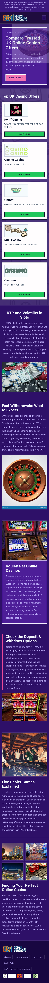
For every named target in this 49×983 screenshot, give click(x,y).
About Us (7, 957)
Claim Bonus (24, 134)
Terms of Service (22, 957)
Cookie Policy (9, 963)
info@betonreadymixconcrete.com (17, 969)
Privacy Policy (38, 957)
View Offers (15, 77)
